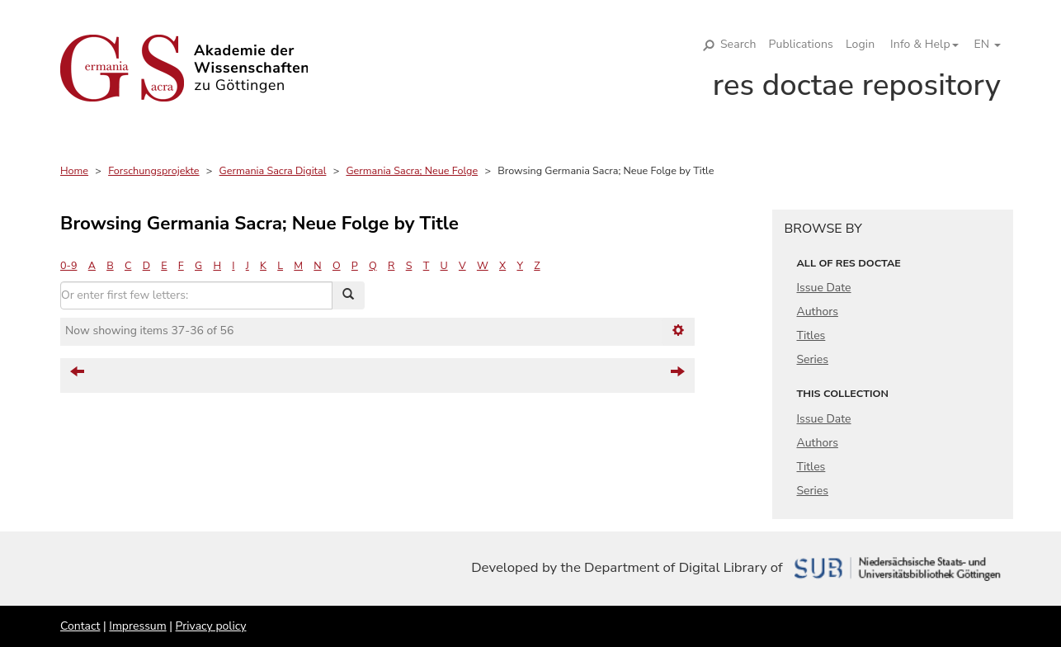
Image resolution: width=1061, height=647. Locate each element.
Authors (817, 311)
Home (74, 170)
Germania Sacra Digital (273, 170)
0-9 (68, 265)
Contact (80, 626)
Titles (811, 335)
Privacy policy (211, 626)
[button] (918, 44)
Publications (801, 44)
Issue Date (824, 287)
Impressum (137, 626)
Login (860, 44)
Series (813, 359)
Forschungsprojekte (153, 170)
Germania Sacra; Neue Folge (412, 170)
